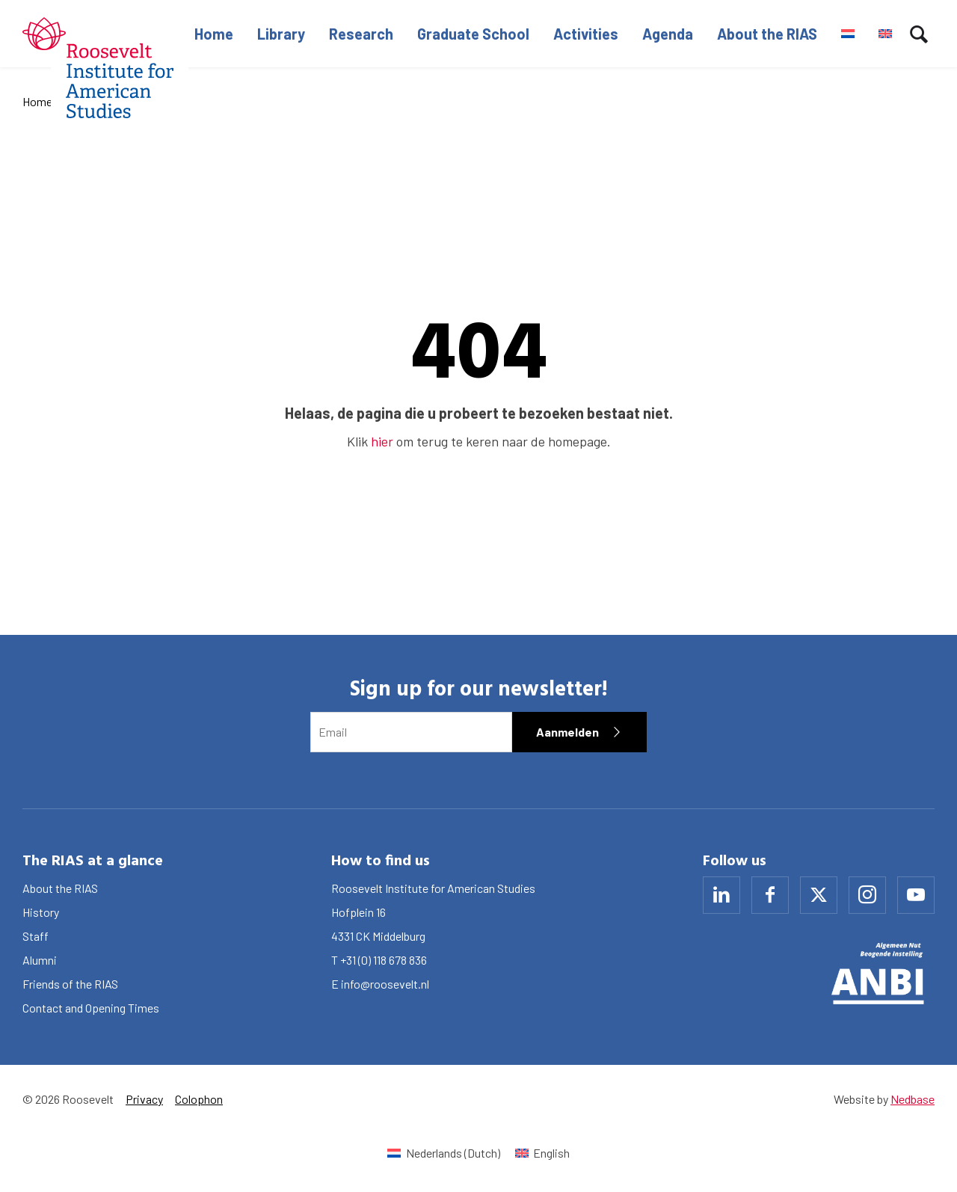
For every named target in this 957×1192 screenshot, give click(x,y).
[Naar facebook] (770, 895)
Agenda (667, 34)
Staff (35, 936)
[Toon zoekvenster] (919, 33)
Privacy (144, 1099)
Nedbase (912, 1099)
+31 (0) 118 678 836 (383, 960)
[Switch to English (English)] (542, 1153)
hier (382, 441)
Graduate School (473, 34)
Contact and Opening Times (90, 1008)
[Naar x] (818, 895)
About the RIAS (767, 34)
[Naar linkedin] (721, 895)
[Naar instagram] (867, 895)
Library (281, 34)
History (40, 912)
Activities (585, 34)
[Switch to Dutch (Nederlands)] (443, 1153)
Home (213, 34)
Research (361, 34)
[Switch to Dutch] (848, 33)
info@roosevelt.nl (385, 984)
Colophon (199, 1099)
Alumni (39, 960)
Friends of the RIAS (70, 984)
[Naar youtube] (916, 895)
